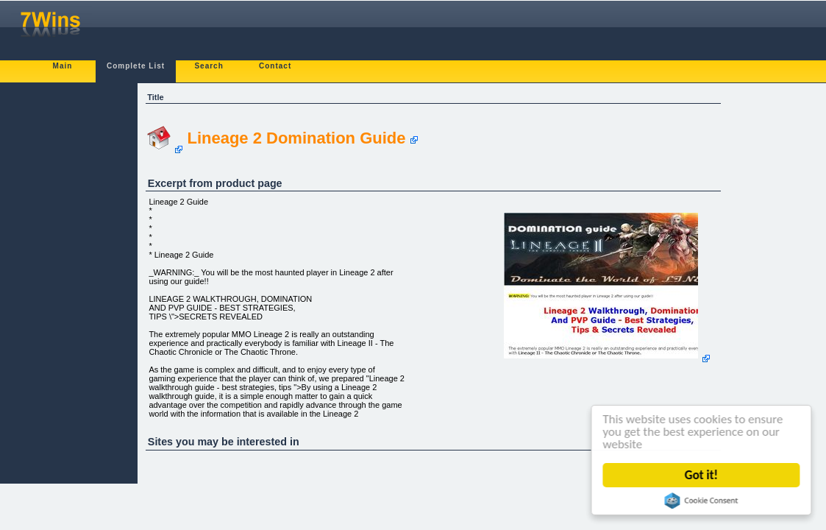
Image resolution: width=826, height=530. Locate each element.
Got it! (701, 475)
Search (208, 66)
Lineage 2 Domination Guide (296, 138)
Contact (275, 66)
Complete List (136, 66)
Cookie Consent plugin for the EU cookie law (701, 500)
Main (63, 66)
